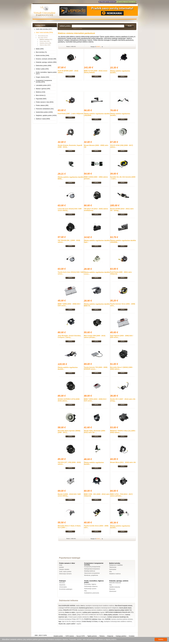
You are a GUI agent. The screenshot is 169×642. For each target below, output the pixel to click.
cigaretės (79, 612)
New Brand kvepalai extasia (123, 605)
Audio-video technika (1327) (44, 29)
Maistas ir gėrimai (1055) (43, 88)
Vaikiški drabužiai (114, 587)
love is (83, 605)
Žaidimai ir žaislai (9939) (43, 119)
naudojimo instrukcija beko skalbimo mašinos (118, 621)
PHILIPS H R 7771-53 (70, 610)
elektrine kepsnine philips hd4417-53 (120, 610)
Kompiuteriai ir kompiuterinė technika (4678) (44, 81)
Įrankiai (61, 567)
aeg (102, 621)
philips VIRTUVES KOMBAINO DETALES (90, 614)
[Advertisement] (97, 85)
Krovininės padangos (65, 589)
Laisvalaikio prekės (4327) (43, 85)
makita (78, 605)
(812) (46, 39)
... (100, 46)
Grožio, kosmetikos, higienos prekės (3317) (46, 73)
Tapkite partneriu (92, 636)
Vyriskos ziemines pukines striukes (122, 619)
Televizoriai (112, 567)
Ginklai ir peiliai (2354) (42, 69)
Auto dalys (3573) (42, 37)
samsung (61, 612)
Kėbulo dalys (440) (45, 41)
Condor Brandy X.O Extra (90, 621)
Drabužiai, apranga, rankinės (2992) (46, 62)
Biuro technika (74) (41, 52)
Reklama (102, 636)
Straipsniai (110, 636)
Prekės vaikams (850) (42, 105)
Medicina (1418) (40, 92)
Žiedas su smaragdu (100, 617)
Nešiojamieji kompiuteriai (92, 569)
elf (99, 621)
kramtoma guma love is (86, 608)
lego (60, 621)
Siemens (121, 614)
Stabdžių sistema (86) (45, 43)
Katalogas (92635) (40, 25)
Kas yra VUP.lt (81, 636)
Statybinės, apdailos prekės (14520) (46, 115)
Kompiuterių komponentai (92, 566)
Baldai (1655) (40, 49)
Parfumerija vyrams (90, 588)
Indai (60, 565)
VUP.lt (45, 635)
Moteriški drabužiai (115, 582)
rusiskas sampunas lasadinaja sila (117, 617)
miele (91, 617)
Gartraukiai (112, 569)
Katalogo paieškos (121, 636)
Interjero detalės (64, 569)
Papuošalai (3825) (41, 98)
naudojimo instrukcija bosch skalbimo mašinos (99, 605)
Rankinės (112, 589)
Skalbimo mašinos (115, 573)
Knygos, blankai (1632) (42, 77)
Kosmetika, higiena (90, 584)
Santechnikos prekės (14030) (44, 112)
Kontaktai (131, 636)
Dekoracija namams (65, 573)
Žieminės (62, 582)
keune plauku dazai (125, 608)
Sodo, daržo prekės (65, 571)
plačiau (70, 76)
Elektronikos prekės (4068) (43, 65)
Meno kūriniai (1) (40, 95)
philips (61, 610)
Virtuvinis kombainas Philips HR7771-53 (71, 619)
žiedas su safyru (70, 612)
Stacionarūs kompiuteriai (91, 573)
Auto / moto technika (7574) (44, 32)
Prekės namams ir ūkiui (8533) (44, 102)
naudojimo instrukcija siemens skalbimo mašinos (93, 610)
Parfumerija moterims (91, 586)
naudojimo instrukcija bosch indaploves (106, 608)
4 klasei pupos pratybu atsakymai (78, 617)
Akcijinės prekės (58, 636)
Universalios (63, 587)
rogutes (78, 623)
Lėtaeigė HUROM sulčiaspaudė (68, 608)
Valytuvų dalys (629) (45, 45)
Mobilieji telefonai (89, 571)
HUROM (107, 619)
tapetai (102, 612)
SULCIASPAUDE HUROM (67, 605)
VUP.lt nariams (69, 636)
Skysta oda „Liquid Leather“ (67, 623)
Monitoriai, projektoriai (91, 575)
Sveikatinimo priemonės (91, 593)
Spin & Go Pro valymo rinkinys (71, 621)
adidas (69, 614)
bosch (74, 614)
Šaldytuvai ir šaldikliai (116, 565)
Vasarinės (62, 585)
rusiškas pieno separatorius (90, 612)
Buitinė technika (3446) (42, 55)
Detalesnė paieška (77, 28)
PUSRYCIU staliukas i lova (92, 619)
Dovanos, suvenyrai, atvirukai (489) (46, 59)
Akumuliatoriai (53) (43, 35)
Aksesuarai (112, 591)
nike (103, 619)
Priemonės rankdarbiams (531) (45, 109)
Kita (110, 571)
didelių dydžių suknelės (111, 614)
